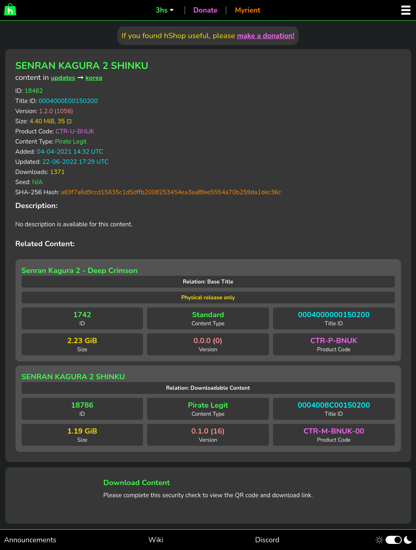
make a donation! (265, 36)
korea (94, 77)
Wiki (155, 540)
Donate (205, 10)
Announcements (30, 540)
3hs (161, 10)
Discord (267, 540)
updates (63, 77)
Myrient (247, 10)
